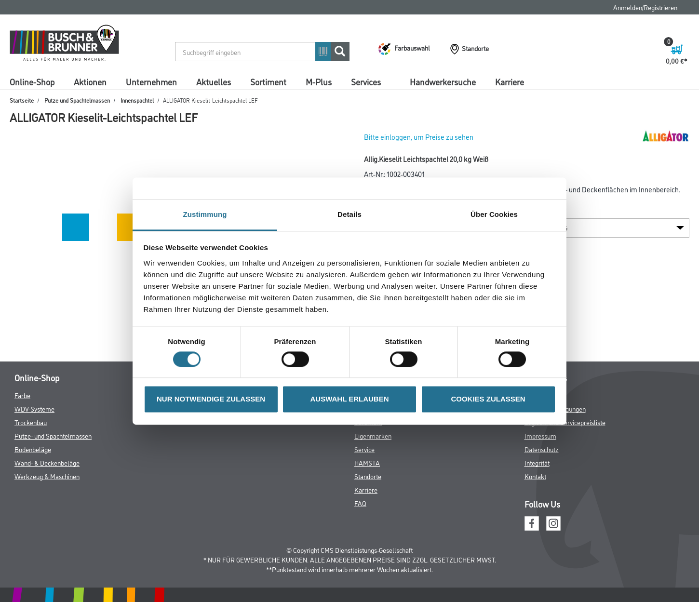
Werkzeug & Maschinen (47, 476)
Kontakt (535, 476)
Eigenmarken (372, 435)
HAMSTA (367, 462)
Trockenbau (30, 422)
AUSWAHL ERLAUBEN (349, 399)
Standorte (367, 476)
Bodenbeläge (32, 449)
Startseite (22, 100)
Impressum (540, 435)
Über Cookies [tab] (494, 214)
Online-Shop (32, 81)
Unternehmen (151, 81)
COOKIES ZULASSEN (488, 399)
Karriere (509, 81)
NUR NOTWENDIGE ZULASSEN (211, 399)
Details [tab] (349, 214)
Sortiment (268, 81)
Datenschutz (541, 449)
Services (366, 81)
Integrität (537, 462)
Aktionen (90, 81)
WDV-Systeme (34, 408)
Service (364, 449)
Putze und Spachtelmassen (77, 100)
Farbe (22, 395)
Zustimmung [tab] (205, 214)
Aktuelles (213, 81)
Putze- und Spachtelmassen (53, 435)
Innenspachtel (137, 100)
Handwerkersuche (443, 81)
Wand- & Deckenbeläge (47, 462)
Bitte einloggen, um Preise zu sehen (418, 137)
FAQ (360, 503)
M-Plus (319, 81)
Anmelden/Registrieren (645, 7)
